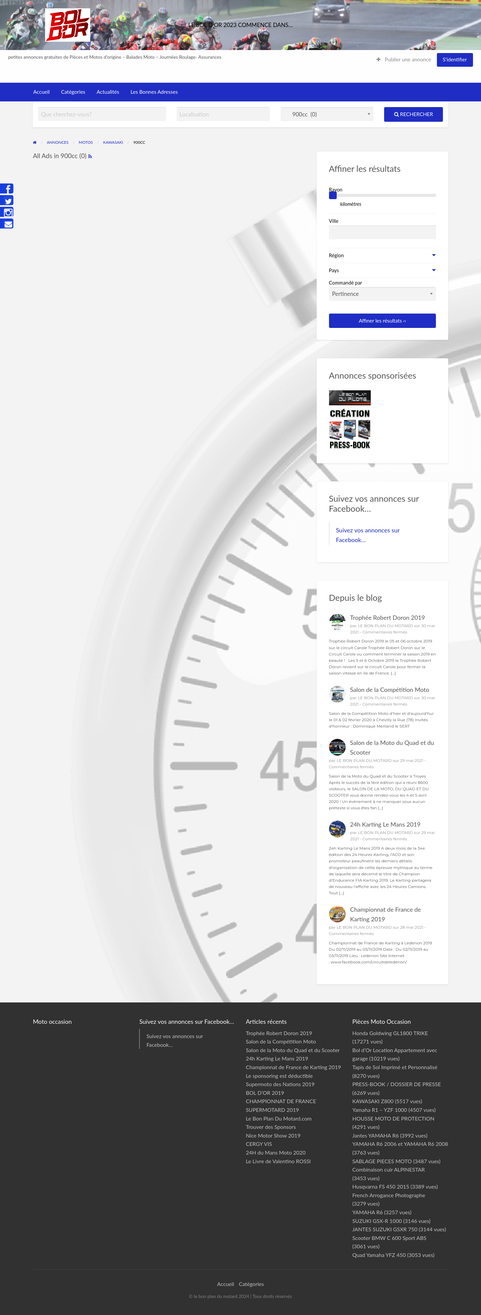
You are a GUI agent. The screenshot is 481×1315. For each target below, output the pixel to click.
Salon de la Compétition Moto (389, 689)
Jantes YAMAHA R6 (375, 1135)
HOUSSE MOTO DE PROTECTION (393, 1118)
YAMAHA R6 (367, 1212)
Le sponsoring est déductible (279, 1075)
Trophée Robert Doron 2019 (387, 617)
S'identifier (455, 59)
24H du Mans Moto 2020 (276, 1152)
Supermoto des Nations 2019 (280, 1084)
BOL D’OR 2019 (265, 1092)
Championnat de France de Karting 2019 (293, 1067)
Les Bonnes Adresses (154, 92)
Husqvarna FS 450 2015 (380, 1186)
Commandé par (382, 290)
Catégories (73, 92)
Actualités (108, 92)
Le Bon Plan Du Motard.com (279, 1118)
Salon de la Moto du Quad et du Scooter (293, 1050)
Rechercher (413, 114)
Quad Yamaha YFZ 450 (379, 1255)
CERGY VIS (259, 1144)
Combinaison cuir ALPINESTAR (388, 1169)
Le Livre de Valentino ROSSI (278, 1161)
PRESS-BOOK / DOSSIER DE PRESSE (396, 1084)
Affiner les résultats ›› (382, 321)
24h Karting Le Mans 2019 (385, 824)
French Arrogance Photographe (388, 1195)
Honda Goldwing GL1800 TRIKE (390, 1033)
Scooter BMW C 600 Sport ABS (389, 1238)
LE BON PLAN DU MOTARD (385, 625)
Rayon (336, 189)
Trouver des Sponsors (271, 1127)
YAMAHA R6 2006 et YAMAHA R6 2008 (400, 1144)
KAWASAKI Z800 (372, 1101)
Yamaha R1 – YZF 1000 (379, 1110)
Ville (334, 221)
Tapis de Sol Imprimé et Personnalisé (395, 1067)
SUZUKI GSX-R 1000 (377, 1221)
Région (336, 255)
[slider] (333, 195)
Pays (334, 270)
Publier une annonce (403, 59)
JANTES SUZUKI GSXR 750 (385, 1229)
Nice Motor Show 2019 (273, 1135)
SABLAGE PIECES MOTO (382, 1161)
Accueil (41, 92)
